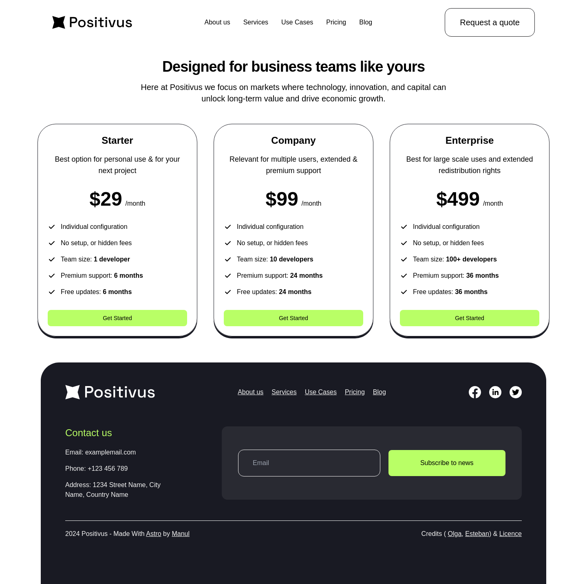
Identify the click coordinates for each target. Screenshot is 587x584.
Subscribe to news (447, 462)
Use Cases (297, 22)
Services (255, 22)
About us (217, 22)
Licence (510, 533)
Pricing (336, 22)
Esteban (477, 533)
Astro (153, 533)
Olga (455, 533)
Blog (365, 22)
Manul (181, 533)
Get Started (117, 318)
